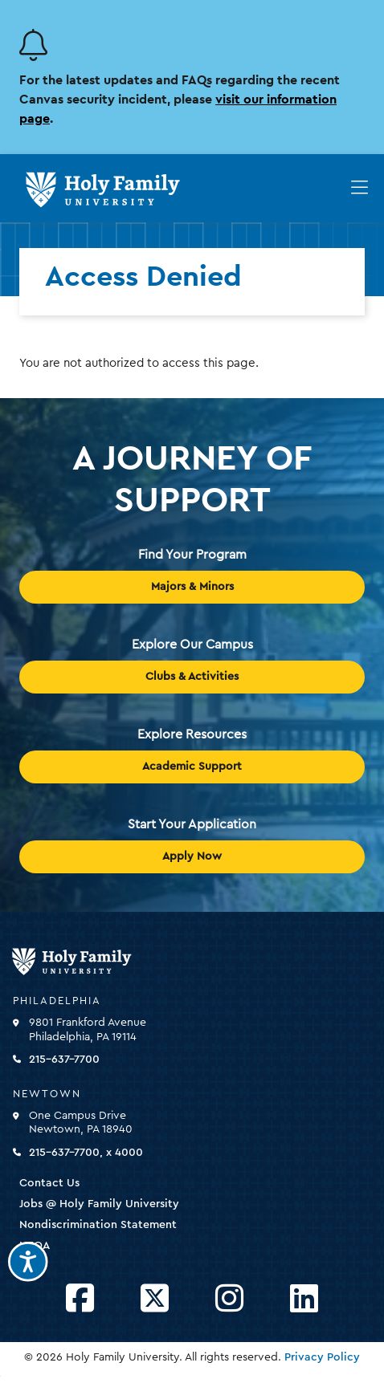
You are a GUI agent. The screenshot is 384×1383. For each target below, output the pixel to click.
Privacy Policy (322, 1357)
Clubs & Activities (192, 676)
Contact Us (49, 1183)
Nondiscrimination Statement (98, 1224)
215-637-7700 (64, 1059)
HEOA (34, 1245)
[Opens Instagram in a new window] (229, 1299)
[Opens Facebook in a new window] (80, 1299)
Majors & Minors (192, 586)
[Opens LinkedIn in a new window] (304, 1299)
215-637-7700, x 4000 (86, 1152)
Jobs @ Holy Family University (99, 1204)
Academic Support (192, 766)
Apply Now (192, 856)
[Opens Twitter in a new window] (155, 1299)
